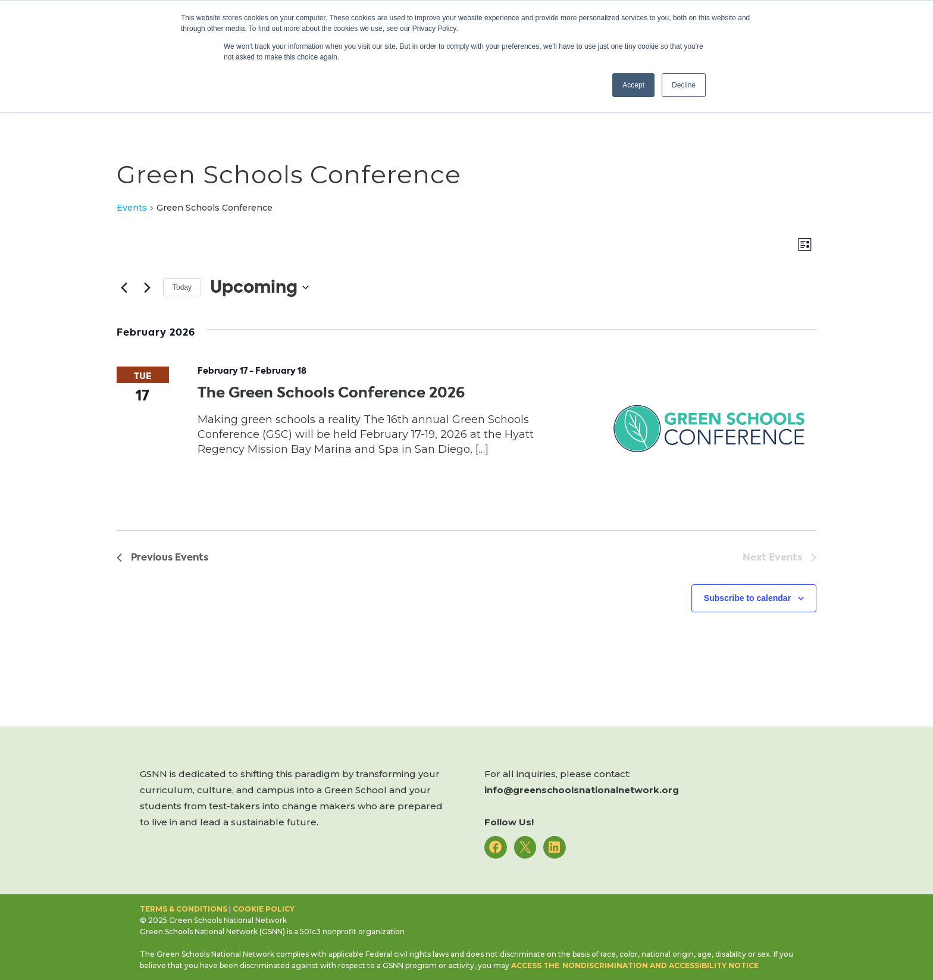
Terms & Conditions (183, 908)
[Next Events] (147, 287)
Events (132, 207)
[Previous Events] (124, 287)
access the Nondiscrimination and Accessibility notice (635, 965)
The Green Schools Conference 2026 (331, 393)
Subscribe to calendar (747, 598)
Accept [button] (633, 85)
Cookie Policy (264, 908)
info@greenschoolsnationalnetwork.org (581, 790)
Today (182, 287)
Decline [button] (684, 85)
